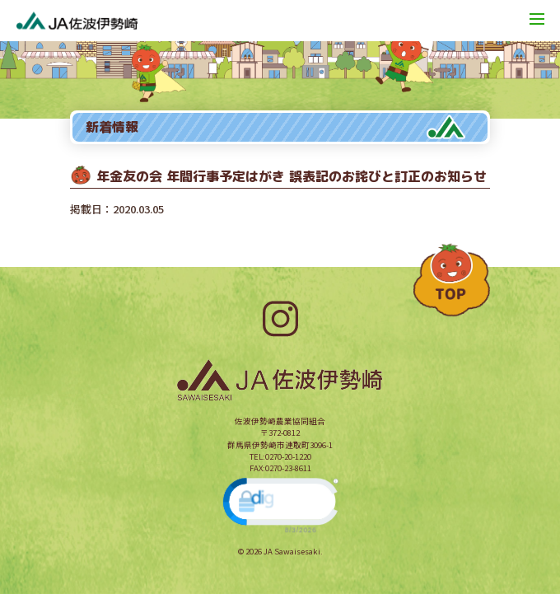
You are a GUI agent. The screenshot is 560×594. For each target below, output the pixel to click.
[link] (280, 504)
